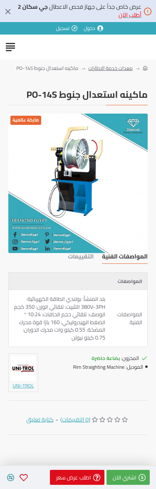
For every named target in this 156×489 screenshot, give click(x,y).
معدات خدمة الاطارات (110, 68)
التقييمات (81, 257)
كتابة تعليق (40, 419)
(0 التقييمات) (75, 419)
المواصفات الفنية (125, 257)
